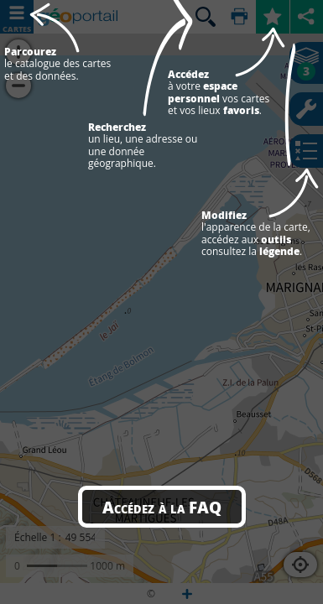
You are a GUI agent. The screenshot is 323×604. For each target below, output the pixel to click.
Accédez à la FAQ (161, 506)
